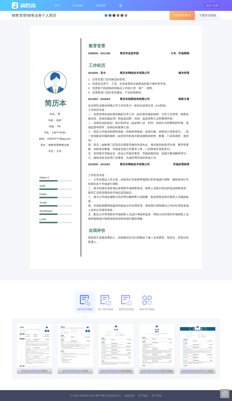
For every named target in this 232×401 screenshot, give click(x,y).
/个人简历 (197, 370)
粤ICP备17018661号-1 (108, 395)
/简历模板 (116, 370)
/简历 (34, 370)
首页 (57, 5)
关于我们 (143, 395)
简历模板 (78, 5)
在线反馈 (129, 395)
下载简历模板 (207, 15)
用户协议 (157, 395)
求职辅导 (101, 5)
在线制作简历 (182, 15)
